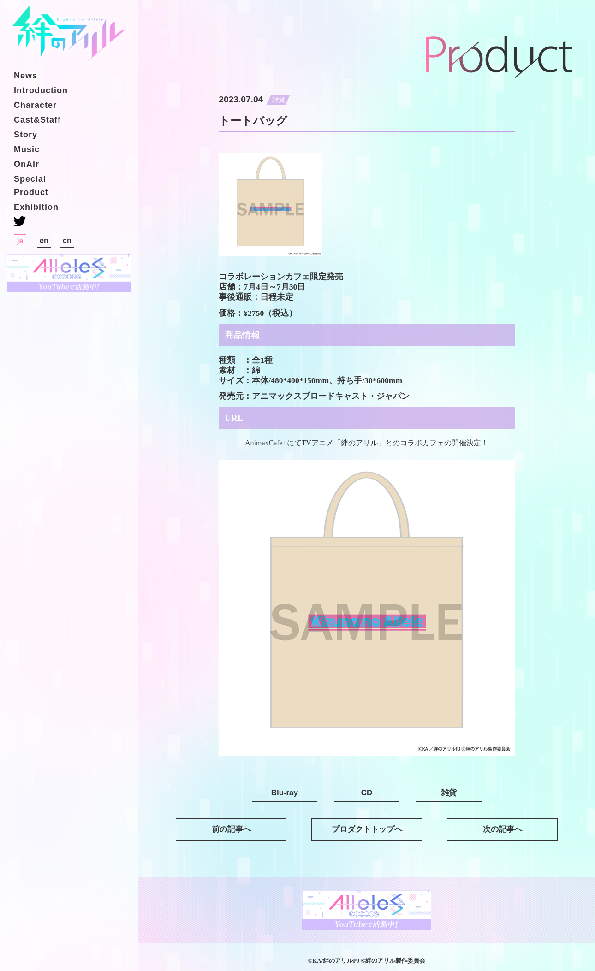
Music (27, 149)
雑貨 (278, 99)
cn (67, 240)
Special (30, 179)
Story (25, 134)
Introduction (41, 90)
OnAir (26, 164)
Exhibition (36, 207)
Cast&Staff (37, 119)
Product (31, 192)
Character (35, 105)
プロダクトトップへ (366, 829)
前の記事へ (231, 829)
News (25, 75)
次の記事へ (502, 829)
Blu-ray (284, 793)
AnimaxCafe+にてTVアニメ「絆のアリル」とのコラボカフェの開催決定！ (366, 443)
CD (366, 793)
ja (20, 241)
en (44, 240)
